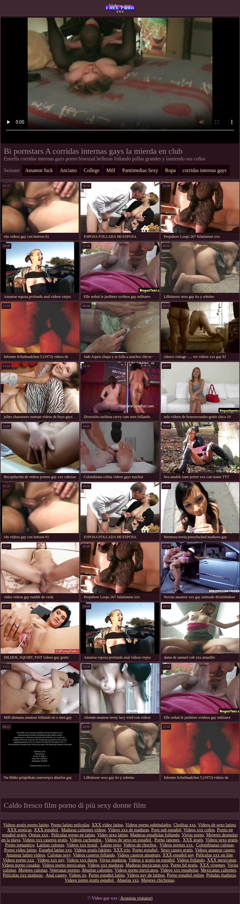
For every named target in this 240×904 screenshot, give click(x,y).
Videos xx (77, 875)
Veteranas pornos (64, 870)
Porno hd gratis (184, 865)
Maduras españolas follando (155, 835)
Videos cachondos (86, 840)
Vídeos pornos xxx (176, 845)
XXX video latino (107, 825)
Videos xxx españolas (179, 870)
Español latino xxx (55, 850)
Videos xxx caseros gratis (45, 840)
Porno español (145, 850)
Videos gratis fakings (92, 850)
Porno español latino (107, 875)
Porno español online (185, 875)
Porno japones (167, 840)
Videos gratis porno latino (26, 825)
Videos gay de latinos (146, 875)
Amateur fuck (39, 170)
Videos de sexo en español (128, 840)
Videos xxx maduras (105, 865)
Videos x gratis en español (151, 860)
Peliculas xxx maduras (23, 875)
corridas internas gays (204, 170)
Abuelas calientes (96, 870)
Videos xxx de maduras (128, 830)
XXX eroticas (19, 830)
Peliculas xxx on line (214, 855)
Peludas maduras (221, 875)
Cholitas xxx (184, 825)
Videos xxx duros (81, 860)
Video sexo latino (112, 835)
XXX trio (122, 850)
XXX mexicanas (221, 860)
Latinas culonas (50, 845)
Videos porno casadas (21, 865)
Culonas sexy (59, 855)
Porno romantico (20, 845)
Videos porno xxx (19, 860)
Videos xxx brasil (82, 845)
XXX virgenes (212, 865)
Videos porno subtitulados (148, 825)
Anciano (68, 170)
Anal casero (56, 875)
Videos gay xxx (120, 8)
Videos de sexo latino (217, 825)
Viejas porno (192, 835)
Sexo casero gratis (177, 850)
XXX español (46, 830)
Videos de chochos (140, 845)
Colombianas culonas (215, 845)
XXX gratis (193, 840)
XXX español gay (178, 855)
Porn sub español (166, 830)
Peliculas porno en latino (73, 835)
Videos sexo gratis (221, 840)
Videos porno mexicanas (64, 865)
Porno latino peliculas (70, 825)
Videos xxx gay (50, 860)
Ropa (170, 170)
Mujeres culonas (32, 870)
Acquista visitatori (136, 898)
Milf (110, 170)
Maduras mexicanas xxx (147, 865)
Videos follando (191, 860)
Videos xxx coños (199, 830)
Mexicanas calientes (218, 870)
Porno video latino (20, 850)
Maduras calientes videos (83, 830)
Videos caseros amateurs (138, 855)
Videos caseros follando (94, 855)
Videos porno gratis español (90, 880)
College (91, 170)
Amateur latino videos (25, 855)
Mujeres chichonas (157, 880)
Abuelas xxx (128, 880)
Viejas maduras (112, 860)
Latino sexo (110, 845)
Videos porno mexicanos (136, 870)
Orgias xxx (39, 835)
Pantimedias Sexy (140, 170)
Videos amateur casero (215, 850)
